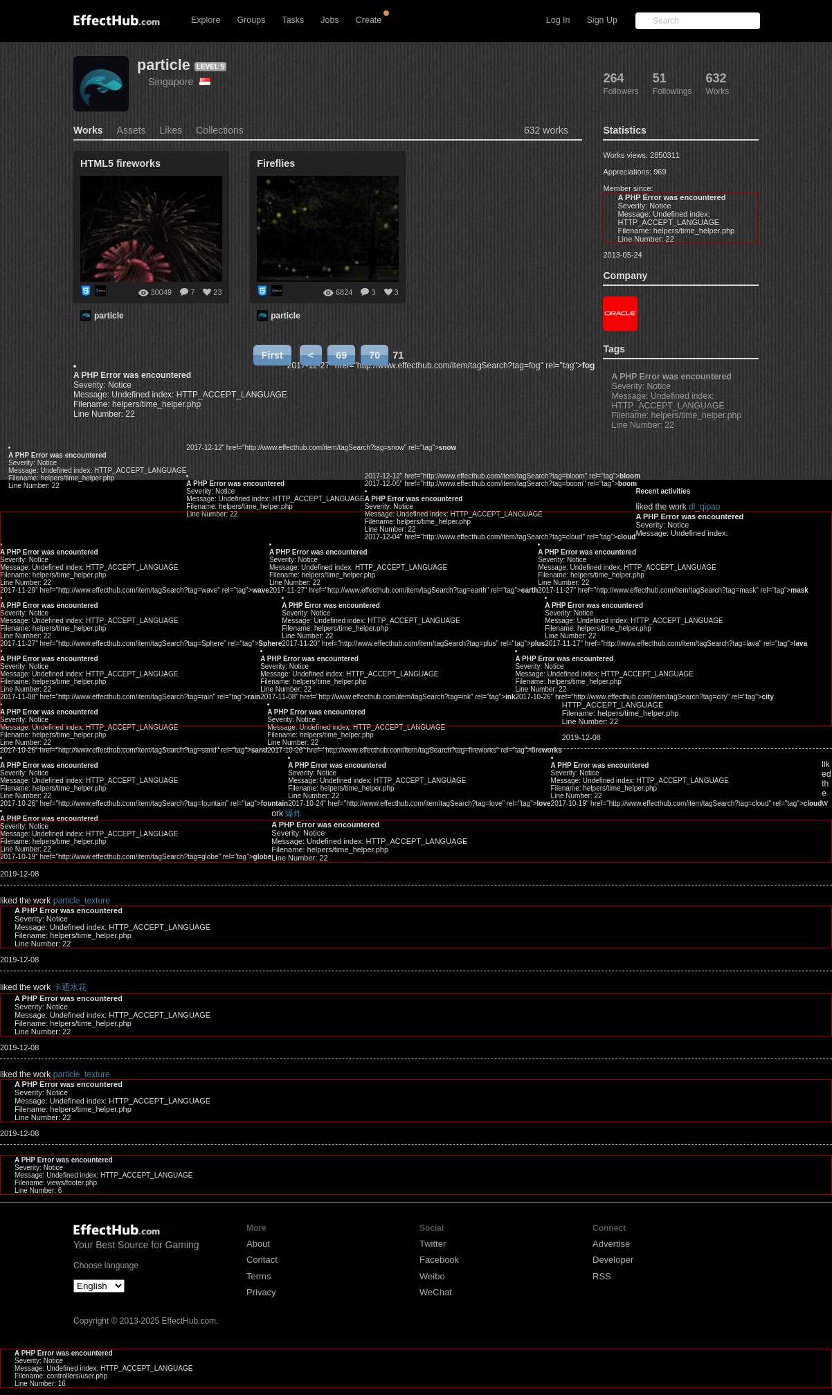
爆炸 (293, 813)
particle (163, 64)
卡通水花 (70, 987)
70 (374, 355)
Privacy (261, 1292)
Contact (262, 1259)
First (272, 355)
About (258, 1244)
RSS (602, 1276)
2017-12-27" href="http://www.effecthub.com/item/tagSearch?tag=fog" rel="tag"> (441, 365)
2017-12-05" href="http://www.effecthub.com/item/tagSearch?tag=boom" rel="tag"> (501, 483)
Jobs (329, 20)
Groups (251, 20)
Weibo (432, 1276)
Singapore (179, 81)
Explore (205, 20)
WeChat (435, 1292)
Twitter (432, 1244)
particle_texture (81, 901)
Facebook (439, 1259)
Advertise (611, 1244)
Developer (613, 1259)
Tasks (293, 20)
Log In (558, 20)
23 (217, 292)
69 (341, 355)
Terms (258, 1276)
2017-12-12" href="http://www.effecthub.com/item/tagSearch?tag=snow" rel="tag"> (321, 447)
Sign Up (602, 20)
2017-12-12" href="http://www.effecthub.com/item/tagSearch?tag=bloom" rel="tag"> (502, 476)
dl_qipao (704, 507)
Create (369, 20)
